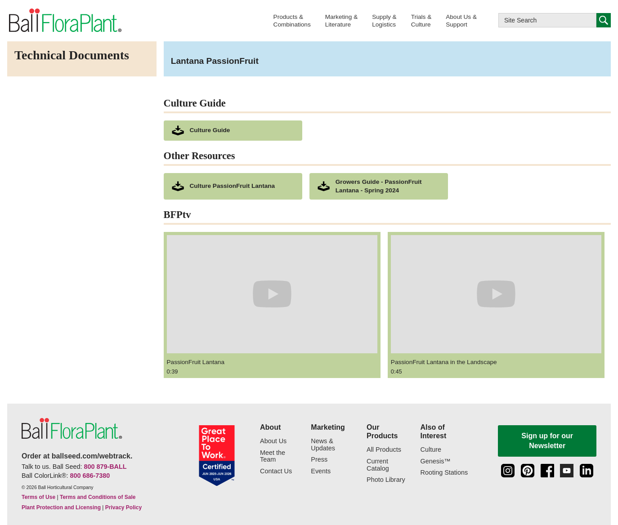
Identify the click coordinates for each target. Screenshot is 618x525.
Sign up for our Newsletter (547, 440)
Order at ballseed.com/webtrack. (77, 456)
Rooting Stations (444, 472)
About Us (273, 441)
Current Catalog (378, 465)
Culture (431, 449)
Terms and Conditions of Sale (97, 497)
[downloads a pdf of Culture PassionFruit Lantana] (233, 186)
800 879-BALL (105, 466)
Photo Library (386, 479)
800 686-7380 (90, 475)
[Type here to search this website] (547, 20)
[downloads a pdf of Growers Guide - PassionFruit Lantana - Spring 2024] (378, 186)
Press (319, 459)
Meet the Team (272, 456)
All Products (384, 449)
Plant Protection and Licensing (61, 507)
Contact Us (276, 471)
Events (321, 471)
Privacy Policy (123, 507)
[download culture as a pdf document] (233, 130)
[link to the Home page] (64, 20)
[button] (292, 20)
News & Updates (323, 445)
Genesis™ (436, 461)
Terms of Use (38, 497)
